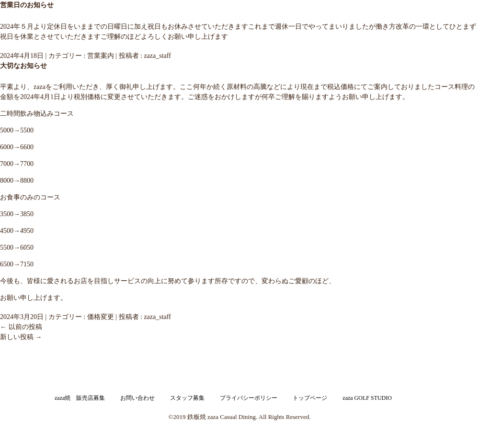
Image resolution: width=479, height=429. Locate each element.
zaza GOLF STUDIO (367, 398)
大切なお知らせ (23, 65)
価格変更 (100, 316)
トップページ (310, 398)
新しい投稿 (21, 337)
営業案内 (100, 55)
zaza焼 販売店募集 (80, 398)
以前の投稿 (21, 326)
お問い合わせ (137, 398)
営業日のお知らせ (27, 5)
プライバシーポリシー (248, 398)
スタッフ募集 (187, 398)
